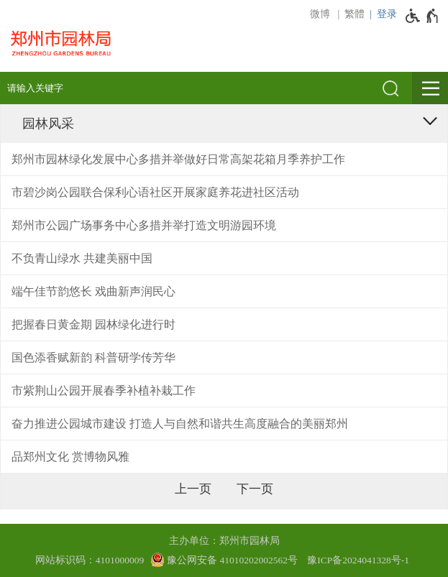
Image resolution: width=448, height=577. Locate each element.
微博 (320, 14)
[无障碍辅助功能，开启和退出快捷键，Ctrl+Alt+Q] (422, 15)
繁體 (354, 14)
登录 (387, 14)
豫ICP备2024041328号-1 (358, 560)
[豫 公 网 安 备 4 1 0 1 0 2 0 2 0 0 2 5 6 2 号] (224, 560)
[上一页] (193, 489)
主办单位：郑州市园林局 (224, 540)
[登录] (381, 14)
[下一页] (255, 489)
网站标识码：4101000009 (90, 560)
